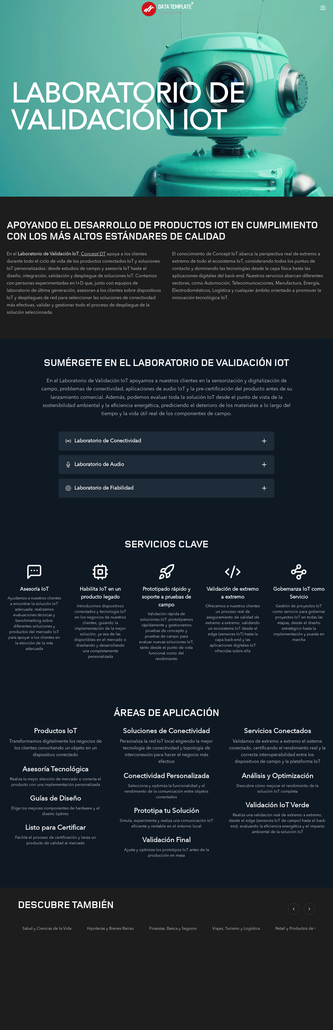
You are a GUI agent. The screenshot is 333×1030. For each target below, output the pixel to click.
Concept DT (93, 254)
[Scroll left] (293, 909)
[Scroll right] (309, 909)
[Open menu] (323, 7)
